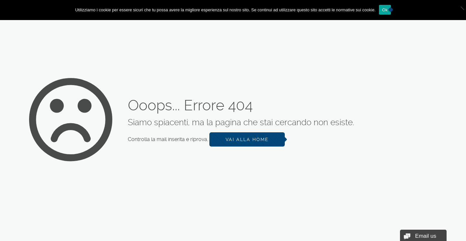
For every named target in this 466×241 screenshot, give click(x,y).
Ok (385, 9)
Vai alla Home (247, 139)
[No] (458, 10)
